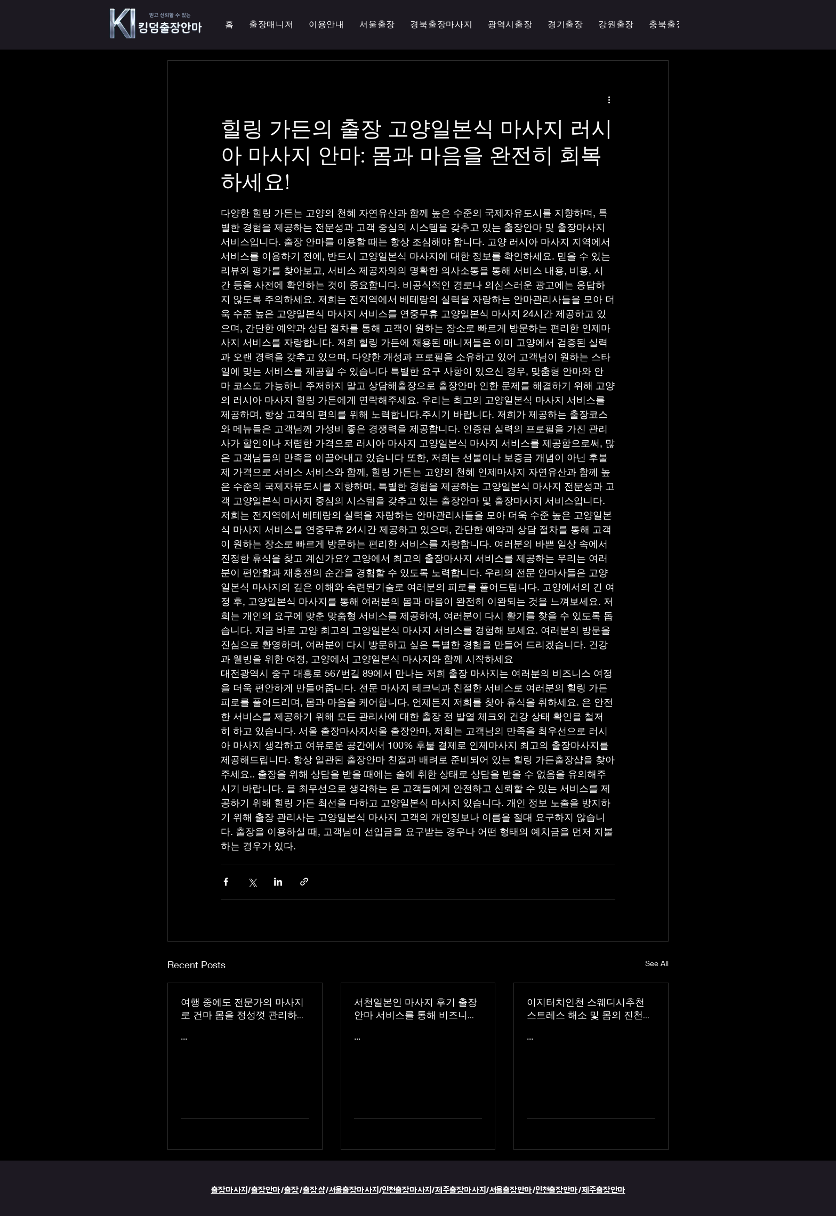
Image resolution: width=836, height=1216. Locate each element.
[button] (510, 24)
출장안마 (265, 1190)
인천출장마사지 (406, 1190)
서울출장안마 (510, 1190)
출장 (291, 1190)
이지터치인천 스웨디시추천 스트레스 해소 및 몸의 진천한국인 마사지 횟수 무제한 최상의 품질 (590, 1009)
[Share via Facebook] (226, 882)
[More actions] (608, 99)
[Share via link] (304, 882)
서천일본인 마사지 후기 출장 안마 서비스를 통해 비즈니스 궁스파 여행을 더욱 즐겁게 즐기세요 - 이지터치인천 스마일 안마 (417, 1009)
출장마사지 (229, 1190)
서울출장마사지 (354, 1190)
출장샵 (314, 1190)
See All (657, 963)
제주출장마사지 (460, 1190)
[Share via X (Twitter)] (252, 882)
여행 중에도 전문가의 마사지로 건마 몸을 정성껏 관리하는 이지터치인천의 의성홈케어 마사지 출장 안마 (244, 1009)
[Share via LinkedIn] (278, 882)
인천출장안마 (557, 1190)
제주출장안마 (603, 1190)
